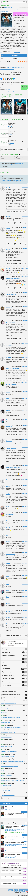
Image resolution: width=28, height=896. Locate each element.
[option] (6, 106)
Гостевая (4, 665)
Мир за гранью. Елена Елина (12, 854)
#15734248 (25, 584)
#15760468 (25, 187)
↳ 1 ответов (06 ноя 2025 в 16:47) (16, 288)
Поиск (27, 2)
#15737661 (25, 366)
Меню (1, 2)
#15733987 (25, 617)
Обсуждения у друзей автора (15, 695)
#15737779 (25, 357)
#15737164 (25, 410)
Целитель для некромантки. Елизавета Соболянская (15, 827)
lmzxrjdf (8, 410)
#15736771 (25, 526)
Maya (7, 535)
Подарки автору (13, 672)
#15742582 (25, 292)
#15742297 (25, 320)
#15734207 (25, 596)
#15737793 (25, 343)
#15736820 (25, 512)
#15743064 (25, 268)
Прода (6, 1)
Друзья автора (13, 669)
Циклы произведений (13, 655)
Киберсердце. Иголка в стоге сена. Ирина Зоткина (15, 807)
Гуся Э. (8, 527)
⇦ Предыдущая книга (10, 9)
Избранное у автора (13, 675)
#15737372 (25, 382)
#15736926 (25, 447)
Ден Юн (10, 126)
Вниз (26, 894)
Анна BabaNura (10, 554)
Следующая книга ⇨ (22, 9)
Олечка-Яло (9, 345)
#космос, (7, 89)
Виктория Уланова (11, 384)
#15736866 (25, 479)
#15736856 (25, 493)
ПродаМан (11, 143)
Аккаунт (24, 2)
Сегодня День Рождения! (15, 798)
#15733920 (25, 623)
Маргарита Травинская (13, 278)
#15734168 (25, 603)
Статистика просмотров (13, 682)
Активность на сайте (13, 678)
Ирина (8, 617)
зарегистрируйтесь (9, 164)
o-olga (8, 268)
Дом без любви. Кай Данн (11, 836)
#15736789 (25, 520)
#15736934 (25, 439)
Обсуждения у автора (15, 691)
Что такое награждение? (22, 120)
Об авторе (5, 649)
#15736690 (25, 552)
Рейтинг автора (13, 685)
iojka (7, 398)
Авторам (16, 889)
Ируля (8, 187)
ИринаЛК (9, 307)
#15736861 (25, 485)
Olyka (8, 541)
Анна (7, 506)
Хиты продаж (14, 803)
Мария (10, 134)
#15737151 (25, 419)
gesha (8, 494)
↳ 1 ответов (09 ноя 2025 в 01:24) (16, 244)
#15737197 (25, 398)
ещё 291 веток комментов (13, 635)
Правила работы (19, 890)
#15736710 (25, 541)
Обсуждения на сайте (15, 698)
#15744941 (25, 227)
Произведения (13, 652)
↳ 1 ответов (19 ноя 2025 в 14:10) (16, 223)
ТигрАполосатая (11, 294)
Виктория (9, 441)
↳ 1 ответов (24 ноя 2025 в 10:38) (16, 211)
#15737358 (25, 391)
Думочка (8, 357)
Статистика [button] (14, 58)
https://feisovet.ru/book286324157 (10, 53)
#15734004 (25, 610)
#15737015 (25, 425)
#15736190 (25, 563)
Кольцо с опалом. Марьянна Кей (13, 849)
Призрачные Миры (13, 864)
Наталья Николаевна (12, 368)
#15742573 (25, 276)
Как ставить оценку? (1, 64)
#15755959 (25, 216)
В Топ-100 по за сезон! (14, 830)
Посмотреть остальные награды (16, 149)
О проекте (11, 889)
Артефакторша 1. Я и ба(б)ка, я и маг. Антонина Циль (14, 814)
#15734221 (25, 590)
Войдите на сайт (6, 180)
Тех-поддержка (21, 891)
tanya (7, 479)
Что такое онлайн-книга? (20, 154)
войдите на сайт (19, 163)
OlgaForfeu (9, 514)
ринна (8, 249)
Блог (13, 662)
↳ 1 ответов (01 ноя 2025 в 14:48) (16, 434)
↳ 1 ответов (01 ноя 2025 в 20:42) (16, 405)
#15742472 (25, 306)
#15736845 (25, 506)
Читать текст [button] (15, 55)
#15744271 (25, 248)
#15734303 (25, 575)
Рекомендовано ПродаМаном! (16, 823)
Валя (7, 419)
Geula (8, 228)
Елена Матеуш (8, 7)
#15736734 (25, 535)
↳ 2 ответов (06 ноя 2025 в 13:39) (16, 338)
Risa (7, 520)
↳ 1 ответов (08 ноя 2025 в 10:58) (16, 263)
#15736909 (25, 465)
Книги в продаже (13, 659)
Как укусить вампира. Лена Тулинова (14, 842)
